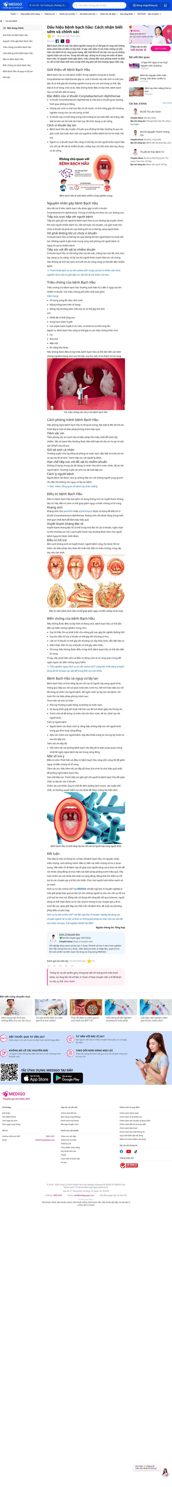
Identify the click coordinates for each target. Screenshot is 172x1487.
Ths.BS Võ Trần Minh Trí (152, 151)
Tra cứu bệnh (11, 21)
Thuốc (63, 1155)
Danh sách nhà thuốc (70, 1120)
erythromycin (85, 511)
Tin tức (64, 1162)
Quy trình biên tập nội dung (131, 1135)
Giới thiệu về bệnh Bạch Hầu (15, 35)
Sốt (48, 313)
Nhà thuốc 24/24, (49, 1202)
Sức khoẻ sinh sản (68, 1151)
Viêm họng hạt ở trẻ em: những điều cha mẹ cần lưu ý (16, 1019)
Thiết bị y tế (66, 1143)
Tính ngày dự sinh (9, 1120)
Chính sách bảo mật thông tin (132, 1132)
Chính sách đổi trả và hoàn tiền (133, 1124)
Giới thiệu (6, 1113)
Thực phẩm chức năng (70, 1147)
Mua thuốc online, (65, 1202)
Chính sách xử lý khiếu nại (131, 1117)
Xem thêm (69, 981)
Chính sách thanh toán (129, 1113)
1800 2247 (50, 1136)
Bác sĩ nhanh (89, 1205)
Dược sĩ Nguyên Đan (69, 934)
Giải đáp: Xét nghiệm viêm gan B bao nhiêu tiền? (154, 1019)
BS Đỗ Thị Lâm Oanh (150, 111)
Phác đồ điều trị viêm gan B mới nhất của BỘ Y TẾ (85, 1019)
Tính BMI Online (9, 1117)
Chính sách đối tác (68, 1113)
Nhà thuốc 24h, (95, 1202)
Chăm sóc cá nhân (68, 1140)
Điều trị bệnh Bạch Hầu (13, 59)
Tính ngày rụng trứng (11, 1124)
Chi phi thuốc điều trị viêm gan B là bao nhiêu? (49, 1019)
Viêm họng (52, 296)
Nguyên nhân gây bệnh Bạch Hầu (18, 41)
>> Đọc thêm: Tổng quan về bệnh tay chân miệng (72, 486)
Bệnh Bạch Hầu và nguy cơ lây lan (18, 71)
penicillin (68, 511)
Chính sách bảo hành (128, 1128)
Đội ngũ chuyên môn (69, 1124)
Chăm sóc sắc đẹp (68, 1136)
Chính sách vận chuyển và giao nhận (135, 1120)
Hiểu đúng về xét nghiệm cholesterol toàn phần (118, 1019)
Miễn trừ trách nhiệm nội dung (133, 1139)
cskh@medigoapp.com (44, 1140)
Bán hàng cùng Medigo (70, 1117)
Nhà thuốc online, (80, 1202)
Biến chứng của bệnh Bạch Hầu (17, 65)
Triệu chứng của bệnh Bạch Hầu (17, 47)
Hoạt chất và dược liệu (70, 1158)
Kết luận (6, 77)
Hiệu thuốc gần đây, (110, 1202)
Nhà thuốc (142, 14)
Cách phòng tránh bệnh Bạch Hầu (18, 53)
